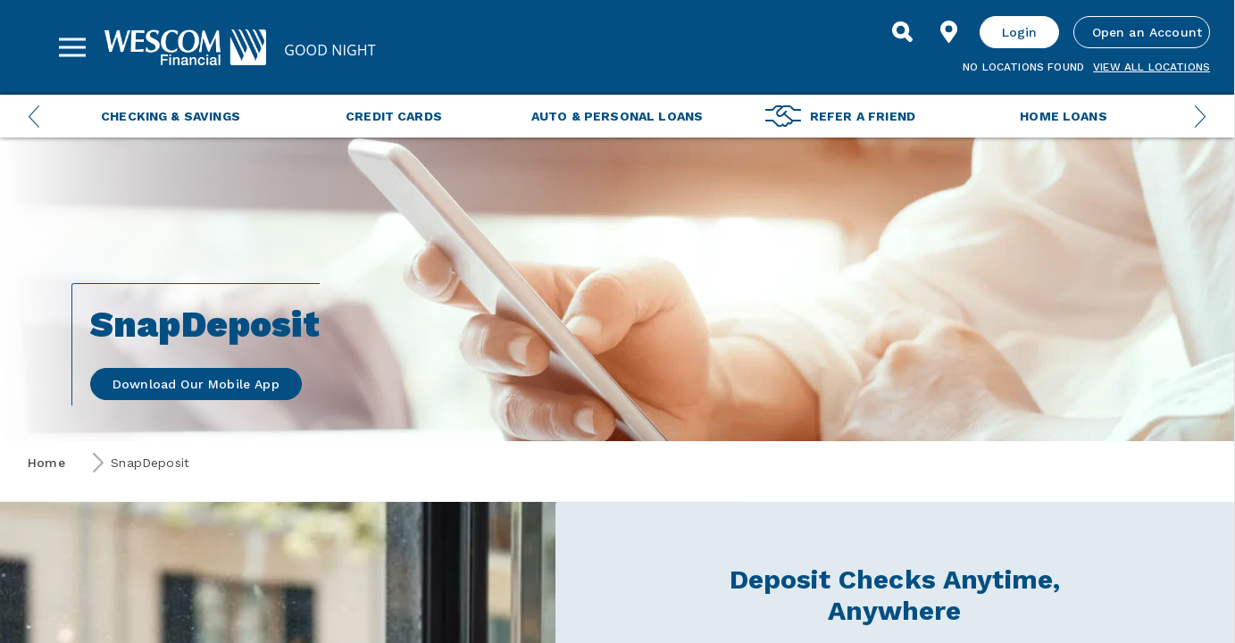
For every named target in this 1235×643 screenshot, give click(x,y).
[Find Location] (949, 32)
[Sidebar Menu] (72, 47)
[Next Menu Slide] (1200, 116)
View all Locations (1151, 67)
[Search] (903, 32)
